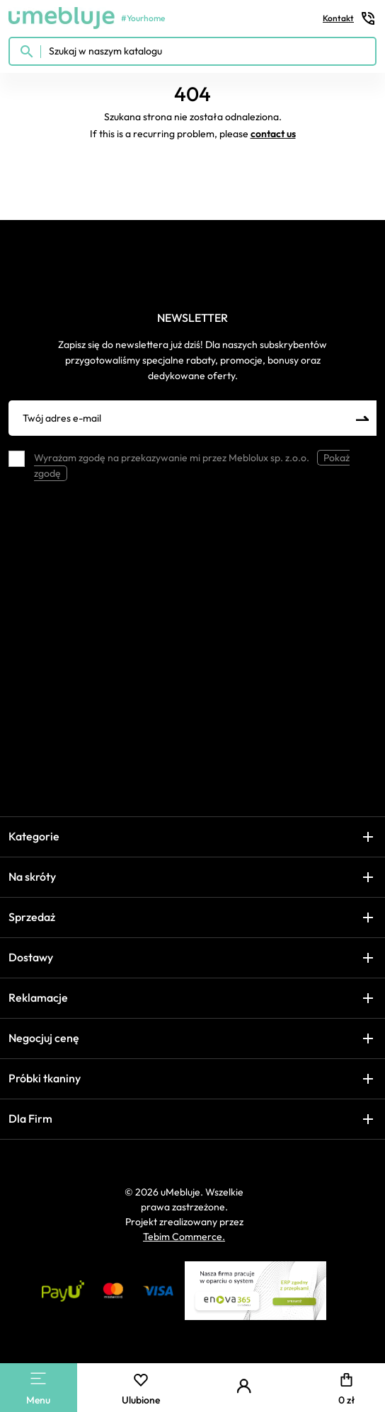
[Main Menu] (38, 1378)
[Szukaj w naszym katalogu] (192, 51)
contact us (273, 133)
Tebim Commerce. (184, 1236)
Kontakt (350, 18)
